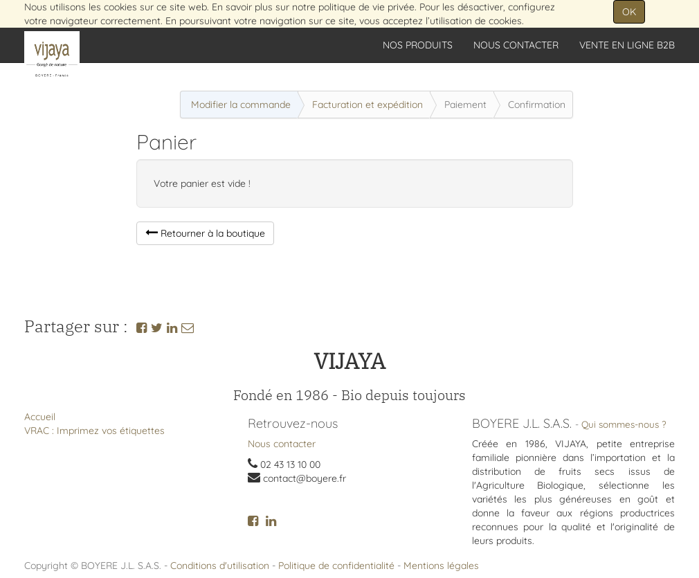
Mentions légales (441, 565)
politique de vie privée (366, 7)
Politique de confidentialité (336, 565)
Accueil (39, 416)
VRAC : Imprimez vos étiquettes (94, 430)
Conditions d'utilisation (219, 565)
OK (629, 12)
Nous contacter (282, 443)
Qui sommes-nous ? (623, 424)
